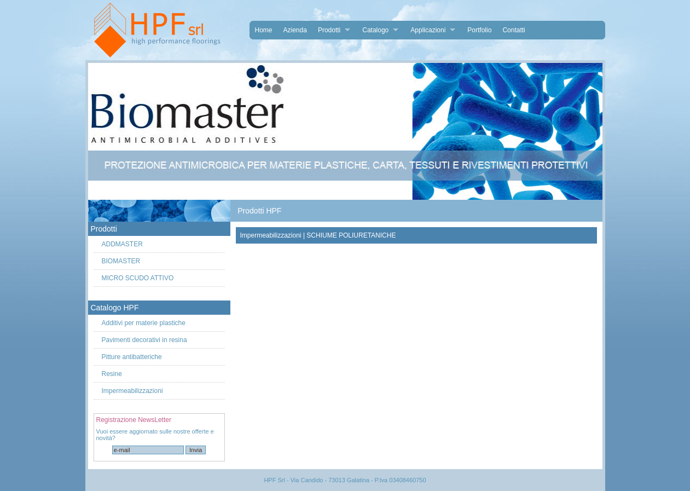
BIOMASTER (121, 261)
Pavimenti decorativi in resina (144, 340)
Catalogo (375, 30)
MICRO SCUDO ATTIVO (138, 278)
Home (263, 30)
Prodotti (329, 30)
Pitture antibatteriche (132, 357)
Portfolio (479, 30)
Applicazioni (427, 30)
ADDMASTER (122, 244)
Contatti (513, 30)
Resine (112, 374)
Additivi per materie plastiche (143, 323)
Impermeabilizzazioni (132, 391)
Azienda (295, 30)
